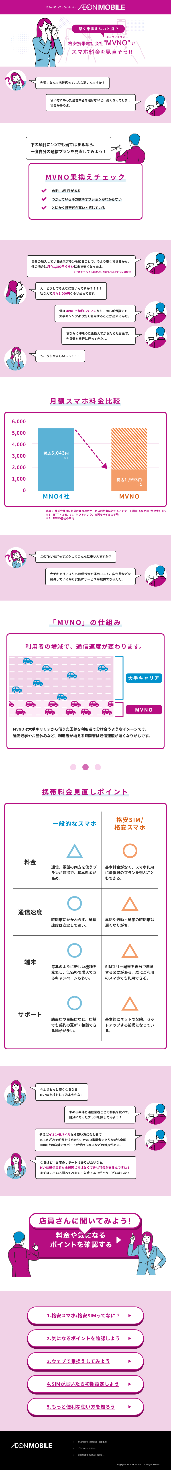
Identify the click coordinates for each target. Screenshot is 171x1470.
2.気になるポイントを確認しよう (83, 1338)
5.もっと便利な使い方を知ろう (81, 1406)
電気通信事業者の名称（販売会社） (92, 1455)
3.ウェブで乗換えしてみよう (78, 1361)
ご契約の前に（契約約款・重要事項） (93, 1442)
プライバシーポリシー (87, 1448)
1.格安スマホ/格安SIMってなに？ (83, 1315)
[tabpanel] (85, 691)
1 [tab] (73, 767)
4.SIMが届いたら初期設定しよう (83, 1383)
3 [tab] (98, 767)
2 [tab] (85, 767)
